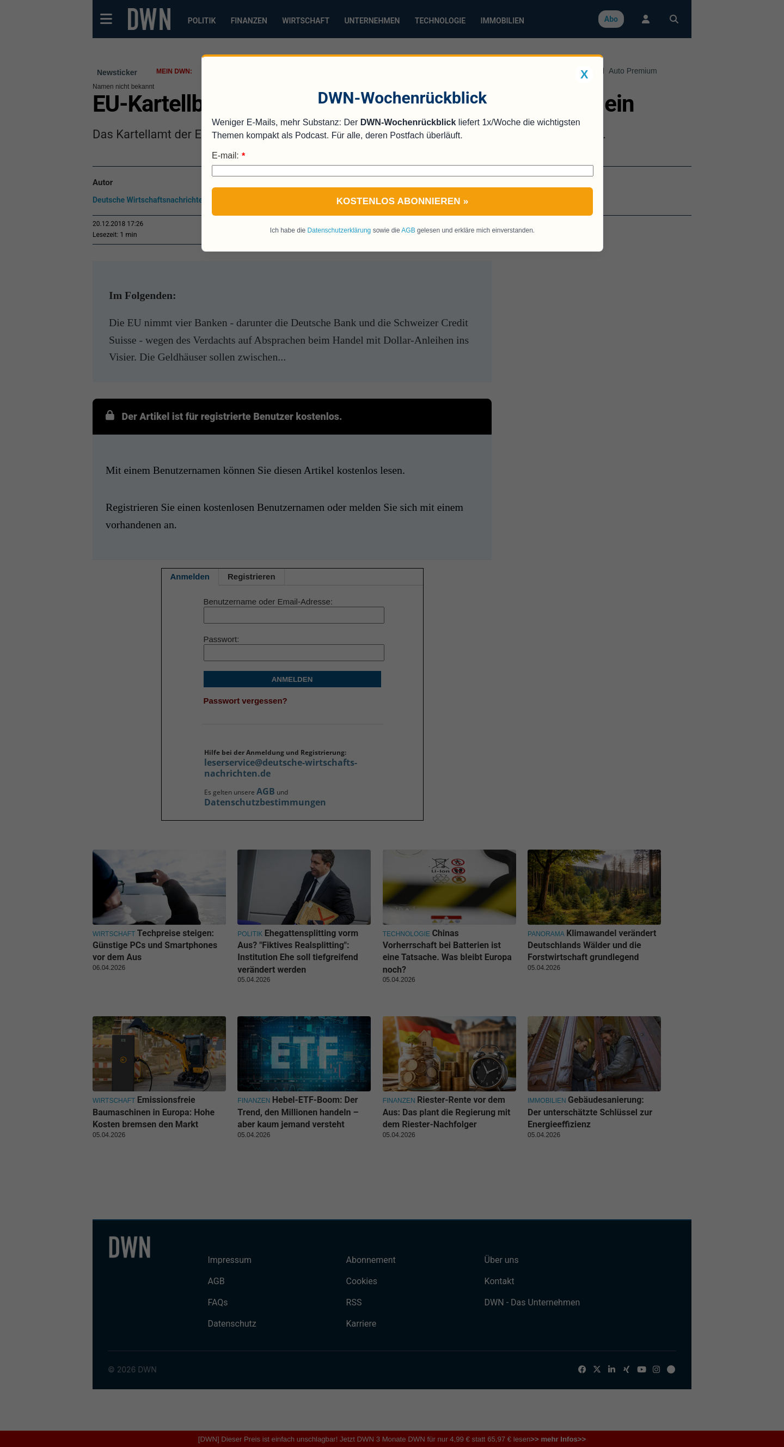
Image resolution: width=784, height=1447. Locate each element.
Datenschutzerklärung (339, 230)
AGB (408, 230)
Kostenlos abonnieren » (402, 201)
